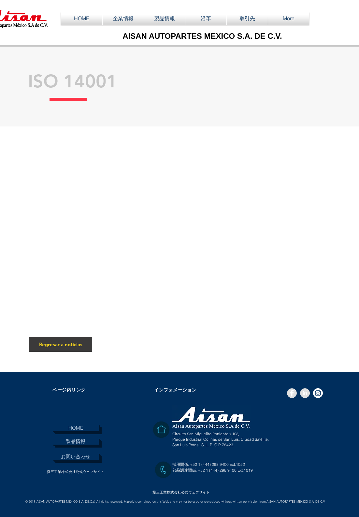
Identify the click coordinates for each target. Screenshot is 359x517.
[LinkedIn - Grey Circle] (305, 393)
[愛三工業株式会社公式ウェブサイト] (75, 472)
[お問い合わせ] (75, 456)
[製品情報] (75, 441)
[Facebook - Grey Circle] (292, 393)
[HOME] (75, 427)
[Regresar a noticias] (60, 344)
